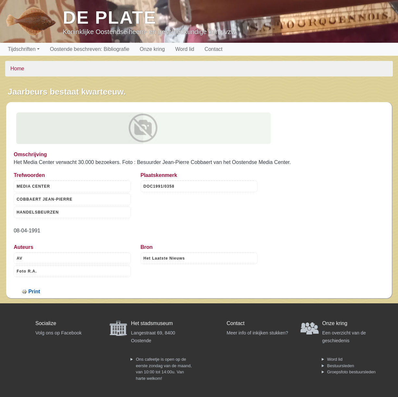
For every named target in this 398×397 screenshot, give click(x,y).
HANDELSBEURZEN (38, 212)
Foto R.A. (27, 271)
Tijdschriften (22, 49)
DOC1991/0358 (158, 186)
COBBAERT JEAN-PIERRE (44, 199)
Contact (213, 49)
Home (17, 68)
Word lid (184, 49)
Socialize (45, 323)
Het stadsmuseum (152, 323)
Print (34, 291)
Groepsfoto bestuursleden (351, 371)
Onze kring (152, 49)
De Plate (109, 17)
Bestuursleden (340, 365)
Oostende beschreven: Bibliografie (90, 49)
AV (19, 258)
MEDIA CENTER (33, 186)
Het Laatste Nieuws (164, 258)
